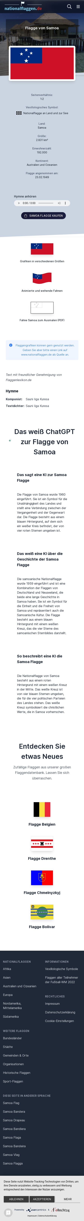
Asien (6, 977)
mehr (68, 1199)
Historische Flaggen (16, 1073)
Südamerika (11, 1016)
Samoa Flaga (12, 1137)
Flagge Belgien (42, 824)
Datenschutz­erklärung (60, 1012)
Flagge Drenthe (42, 858)
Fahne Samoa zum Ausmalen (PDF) (42, 320)
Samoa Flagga (13, 1163)
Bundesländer (12, 1038)
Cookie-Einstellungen (59, 1021)
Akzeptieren (42, 1199)
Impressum (52, 1003)
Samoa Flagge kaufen (43, 215)
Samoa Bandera (14, 1111)
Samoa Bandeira (14, 1146)
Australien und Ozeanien (19, 986)
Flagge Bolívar (42, 927)
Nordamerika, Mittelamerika (12, 1006)
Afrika (7, 969)
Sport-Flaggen (13, 1081)
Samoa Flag (11, 1103)
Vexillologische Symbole (61, 969)
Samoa (42, 127)
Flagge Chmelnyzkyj (42, 892)
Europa (8, 995)
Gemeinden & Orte (16, 1055)
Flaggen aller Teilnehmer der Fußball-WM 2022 (61, 980)
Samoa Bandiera (14, 1129)
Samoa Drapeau (14, 1120)
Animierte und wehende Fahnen (42, 290)
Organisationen (13, 1064)
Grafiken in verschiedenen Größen (42, 261)
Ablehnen (16, 1199)
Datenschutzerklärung (47, 1216)
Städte (8, 1047)
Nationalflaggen (17, 961)
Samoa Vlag (11, 1155)
